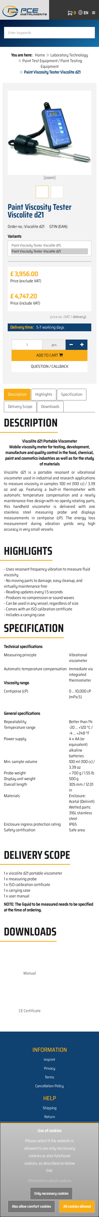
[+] (81, 345)
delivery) (79, 317)
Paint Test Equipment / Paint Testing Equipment (52, 63)
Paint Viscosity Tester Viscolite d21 (49, 251)
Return (49, 1117)
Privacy (49, 1068)
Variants (14, 236)
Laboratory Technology (69, 55)
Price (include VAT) (25, 303)
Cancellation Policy (49, 1086)
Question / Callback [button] (49, 366)
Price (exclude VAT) (25, 281)
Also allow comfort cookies (31, 1206)
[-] (71, 345)
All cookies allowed (77, 1206)
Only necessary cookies (51, 1193)
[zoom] (49, 136)
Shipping (50, 1108)
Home (40, 55)
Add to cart (49, 355)
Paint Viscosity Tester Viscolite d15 (49, 245)
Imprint (49, 1059)
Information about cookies (49, 1180)
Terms (49, 1077)
